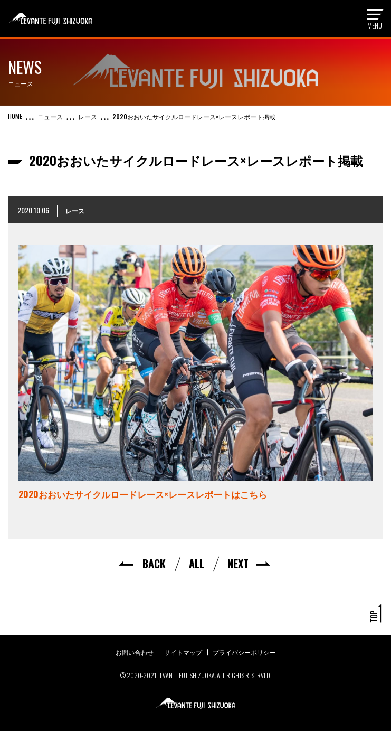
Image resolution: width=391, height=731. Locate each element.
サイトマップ (183, 652)
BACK (154, 563)
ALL (196, 563)
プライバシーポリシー (244, 652)
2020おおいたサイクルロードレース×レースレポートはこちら (142, 494)
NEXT (238, 563)
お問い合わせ (135, 652)
